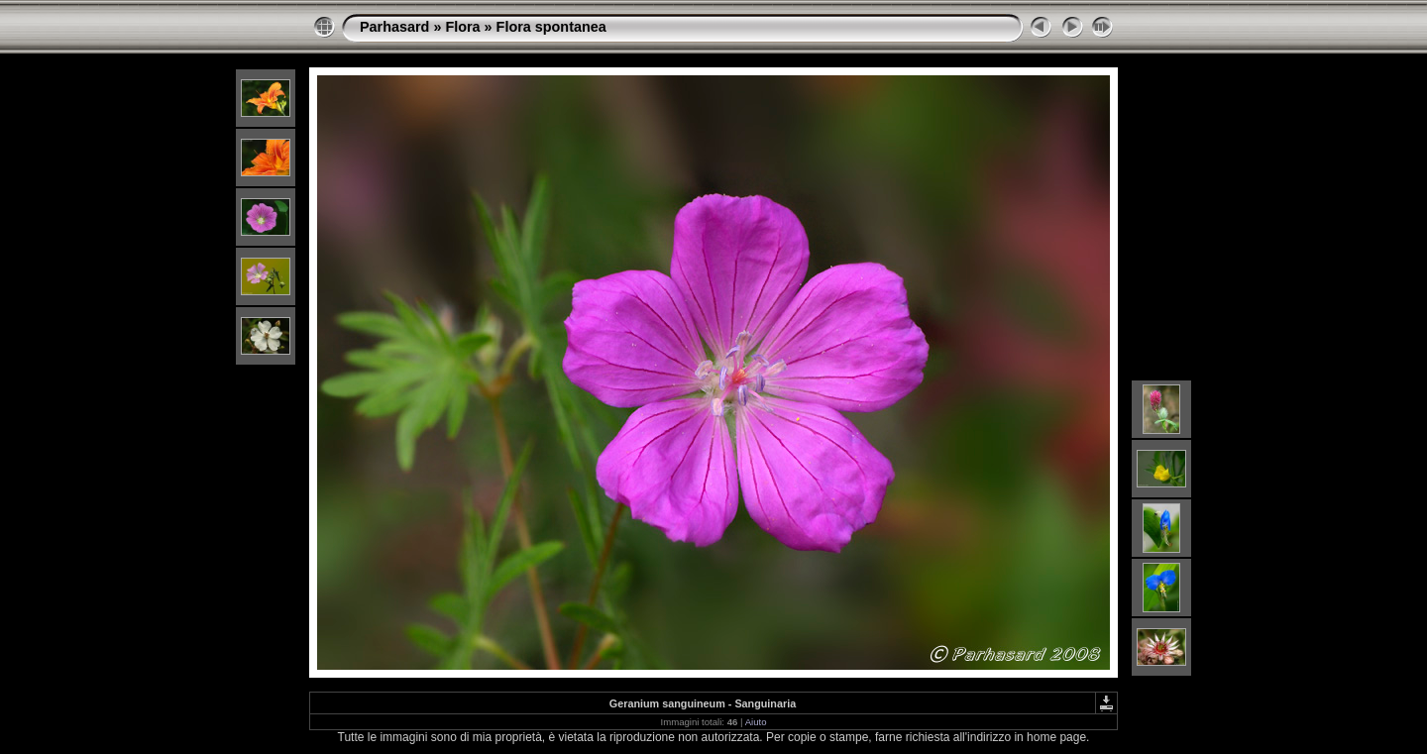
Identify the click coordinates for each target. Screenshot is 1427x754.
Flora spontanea (551, 27)
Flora (462, 27)
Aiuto (756, 721)
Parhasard (394, 27)
